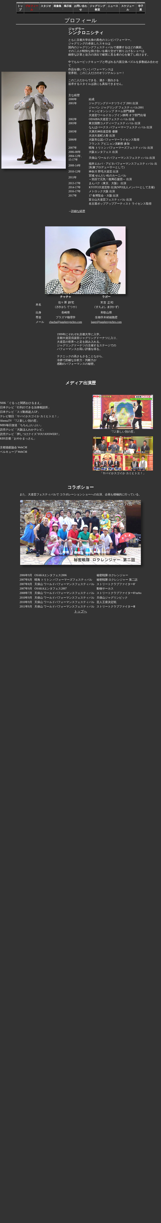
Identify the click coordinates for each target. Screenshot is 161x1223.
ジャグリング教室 (97, 8)
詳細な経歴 (78, 211)
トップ (20, 8)
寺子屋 (140, 8)
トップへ (80, 611)
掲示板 (68, 6)
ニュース (113, 6)
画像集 (57, 6)
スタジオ (46, 6)
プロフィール (31, 8)
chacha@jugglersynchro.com (65, 322)
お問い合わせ (80, 8)
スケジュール (127, 8)
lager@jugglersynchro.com (106, 322)
